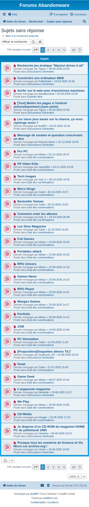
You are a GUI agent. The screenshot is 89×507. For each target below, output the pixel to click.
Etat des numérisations (40, 157)
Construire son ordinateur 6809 (40, 78)
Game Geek (26, 376)
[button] (35, 50)
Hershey (43, 433)
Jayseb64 (44, 167)
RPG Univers (27, 264)
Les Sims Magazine (31, 226)
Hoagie (43, 417)
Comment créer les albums (37, 214)
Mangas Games (28, 301)
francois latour (47, 142)
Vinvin (42, 449)
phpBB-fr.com (50, 498)
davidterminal (46, 93)
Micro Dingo (26, 189)
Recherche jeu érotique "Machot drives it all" (50, 65)
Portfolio (23, 314)
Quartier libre (34, 96)
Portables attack (29, 251)
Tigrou (42, 68)
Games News (27, 276)
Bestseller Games (30, 201)
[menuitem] (12, 14)
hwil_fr (42, 179)
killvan (42, 154)
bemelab (44, 392)
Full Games (25, 239)
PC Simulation (27, 339)
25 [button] (73, 50)
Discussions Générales (40, 71)
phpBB (33, 494)
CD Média (24, 414)
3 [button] (53, 50)
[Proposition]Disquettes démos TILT (44, 351)
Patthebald (45, 81)
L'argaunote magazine (33, 389)
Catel (42, 192)
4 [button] (59, 50)
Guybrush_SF (47, 354)
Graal (21, 364)
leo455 (43, 125)
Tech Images (26, 176)
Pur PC (22, 151)
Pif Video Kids (27, 164)
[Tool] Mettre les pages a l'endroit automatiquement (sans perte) (40, 104)
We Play (23, 401)
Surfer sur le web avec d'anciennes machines (51, 90)
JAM (20, 326)
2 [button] (48, 50)
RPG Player (25, 289)
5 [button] (64, 50)
